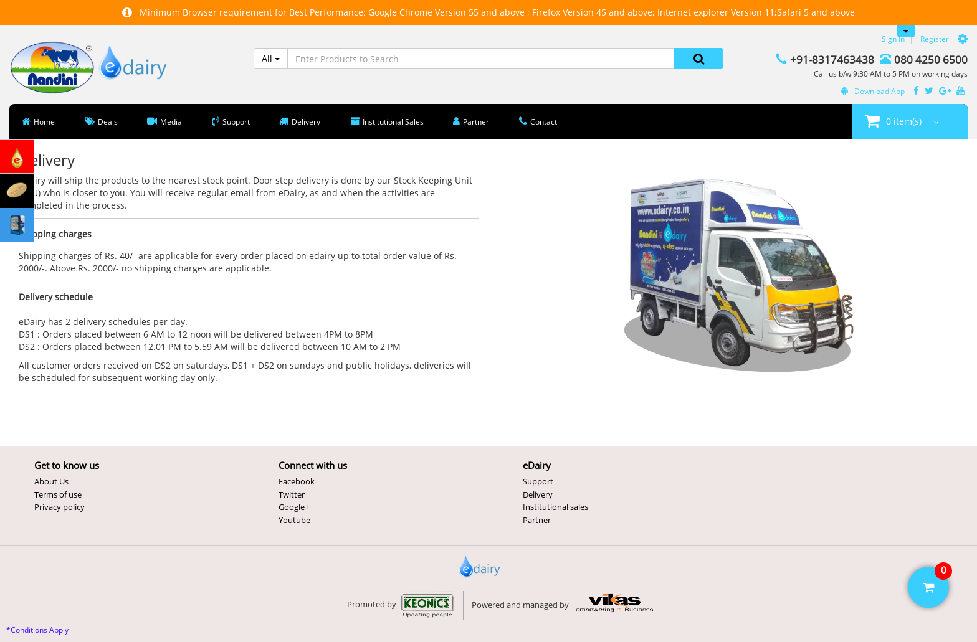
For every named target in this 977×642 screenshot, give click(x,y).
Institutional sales (555, 506)
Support (538, 481)
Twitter (292, 494)
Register (934, 39)
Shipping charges (55, 234)
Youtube (294, 520)
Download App (873, 91)
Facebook (297, 481)
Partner (537, 520)
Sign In (893, 39)
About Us (51, 481)
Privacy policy (59, 506)
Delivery (538, 494)
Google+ (294, 506)
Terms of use (58, 494)
